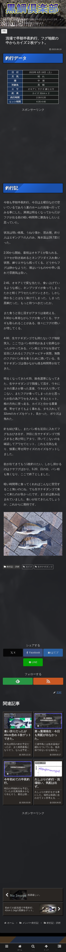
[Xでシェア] (13, 653)
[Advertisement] (33, 145)
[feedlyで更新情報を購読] (18, 681)
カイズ (27, 567)
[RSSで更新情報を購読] (48, 681)
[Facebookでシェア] (33, 653)
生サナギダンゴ (43, 567)
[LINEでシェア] (33, 662)
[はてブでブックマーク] (53, 653)
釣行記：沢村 (11, 567)
